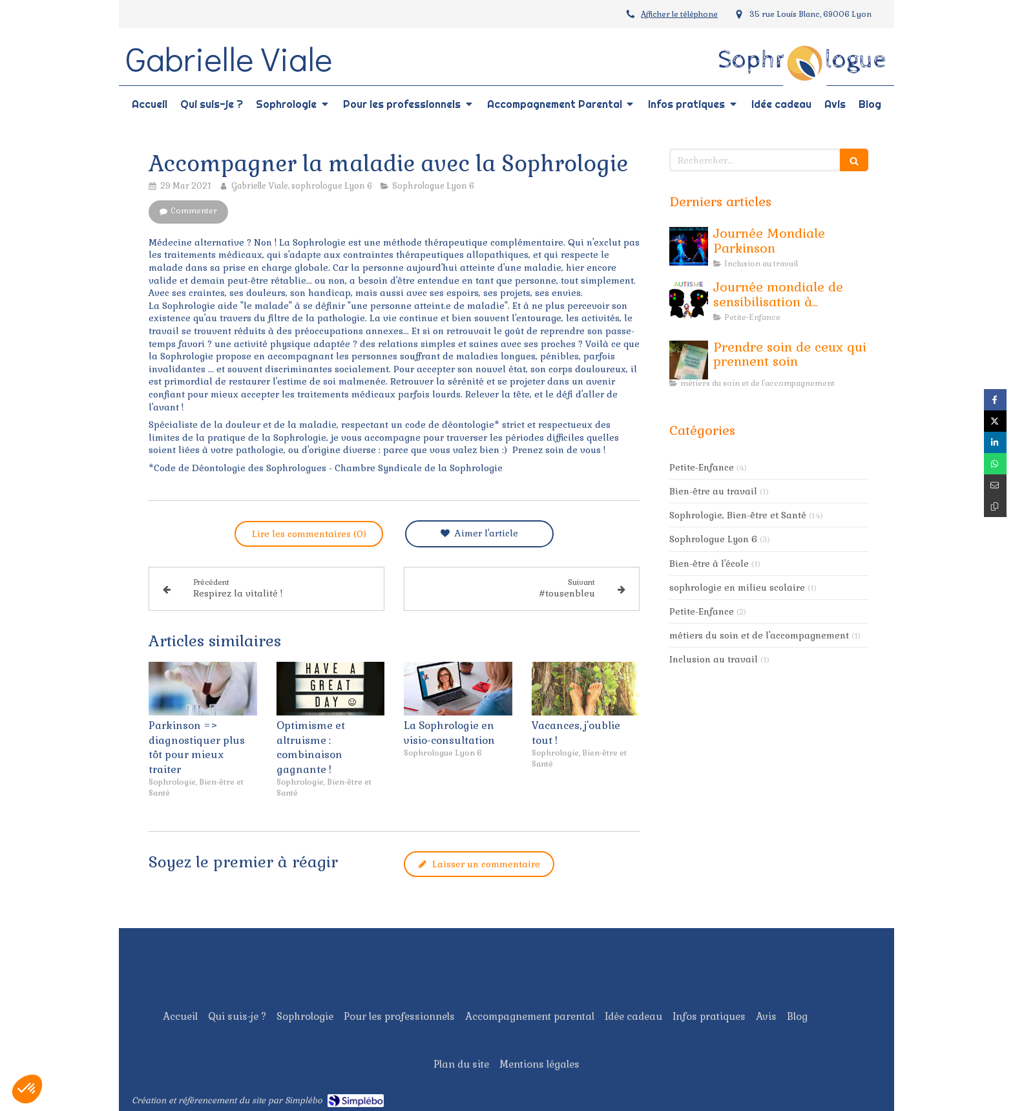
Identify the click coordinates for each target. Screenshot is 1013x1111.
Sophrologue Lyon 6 (713, 539)
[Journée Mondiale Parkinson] (688, 246)
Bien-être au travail (713, 491)
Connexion (857, 1098)
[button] (27, 1089)
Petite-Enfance (701, 467)
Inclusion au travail (713, 659)
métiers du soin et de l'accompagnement (759, 635)
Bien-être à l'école (709, 563)
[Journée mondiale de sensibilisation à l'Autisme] (688, 299)
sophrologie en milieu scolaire (737, 587)
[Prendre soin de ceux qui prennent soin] (688, 360)
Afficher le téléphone (679, 14)
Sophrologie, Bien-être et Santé (737, 515)
